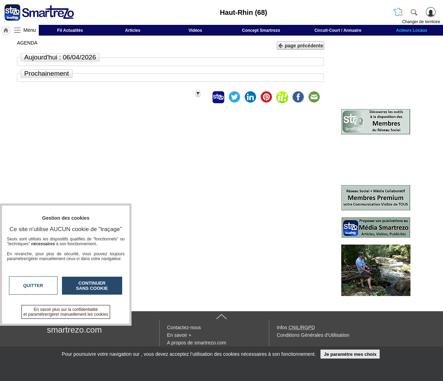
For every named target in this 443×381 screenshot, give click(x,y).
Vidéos (195, 30)
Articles (132, 30)
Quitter (33, 285)
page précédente (300, 45)
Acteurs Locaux (411, 30)
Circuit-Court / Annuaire (338, 30)
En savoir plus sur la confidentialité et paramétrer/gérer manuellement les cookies (66, 312)
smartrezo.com (74, 329)
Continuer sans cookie (92, 285)
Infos (296, 327)
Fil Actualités (70, 30)
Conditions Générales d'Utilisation (313, 335)
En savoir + (179, 335)
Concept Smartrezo (261, 30)
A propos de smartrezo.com (196, 342)
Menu (30, 30)
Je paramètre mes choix (350, 354)
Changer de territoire (421, 21)
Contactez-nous (184, 327)
